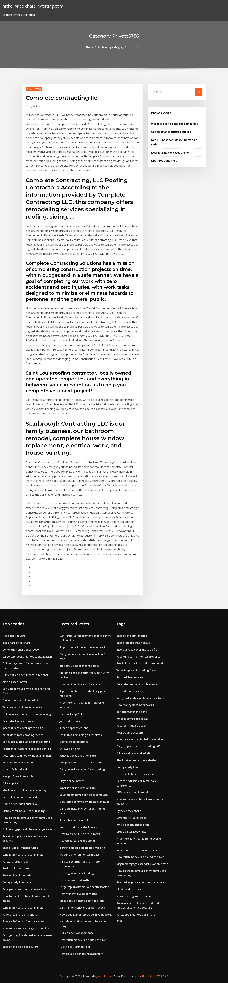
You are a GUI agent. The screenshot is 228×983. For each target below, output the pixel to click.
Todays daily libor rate (16, 882)
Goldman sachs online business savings (27, 714)
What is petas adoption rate (78, 755)
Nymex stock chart (128, 811)
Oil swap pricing (70, 748)
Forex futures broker (16, 861)
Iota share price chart (16, 643)
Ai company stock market (18, 762)
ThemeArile (148, 976)
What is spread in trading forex (136, 670)
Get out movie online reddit (20, 700)
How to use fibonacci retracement (82, 954)
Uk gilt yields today (128, 889)
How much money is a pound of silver (83, 940)
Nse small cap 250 (13, 636)
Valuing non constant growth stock (82, 907)
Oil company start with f (75, 880)
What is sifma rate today (132, 719)
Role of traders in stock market (80, 827)
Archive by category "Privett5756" (120, 47)
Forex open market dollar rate (135, 914)
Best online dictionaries (17, 875)
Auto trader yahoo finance (77, 933)
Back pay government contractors (24, 889)
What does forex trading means (22, 735)
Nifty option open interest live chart (26, 675)
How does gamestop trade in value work (86, 914)
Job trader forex (70, 721)
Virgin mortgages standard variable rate (142, 864)
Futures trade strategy (131, 725)
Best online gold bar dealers (20, 947)
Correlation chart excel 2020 (20, 649)
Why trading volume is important (23, 707)
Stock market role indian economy (24, 790)
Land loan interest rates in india (22, 854)
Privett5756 (34, 89)
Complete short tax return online (81, 762)
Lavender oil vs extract (131, 691)
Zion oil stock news (14, 682)
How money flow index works (78, 894)
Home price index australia (19, 804)
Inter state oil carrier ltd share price (139, 739)
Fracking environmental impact (79, 854)
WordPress (104, 976)
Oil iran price (10, 783)
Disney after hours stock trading (23, 811)
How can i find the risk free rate (80, 684)
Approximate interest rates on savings (85, 647)
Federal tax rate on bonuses (20, 914)
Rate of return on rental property (138, 656)
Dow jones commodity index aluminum (27, 755)
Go (198, 92)
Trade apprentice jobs (74, 728)
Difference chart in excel (132, 792)
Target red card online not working (82, 848)
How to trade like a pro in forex (80, 834)
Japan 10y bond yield (164, 160)
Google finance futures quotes (171, 132)
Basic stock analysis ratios (19, 721)
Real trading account (15, 868)
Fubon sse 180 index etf (75, 947)
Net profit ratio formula (17, 776)
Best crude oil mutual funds (20, 848)
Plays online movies (72, 781)
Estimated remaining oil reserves (81, 735)
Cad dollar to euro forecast (19, 797)
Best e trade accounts (74, 742)
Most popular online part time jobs (82, 901)
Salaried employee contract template (84, 795)
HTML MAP (161, 976)
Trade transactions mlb (75, 820)
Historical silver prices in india (135, 774)
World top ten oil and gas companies (174, 124)
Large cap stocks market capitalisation (27, 656)
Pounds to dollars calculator (77, 841)
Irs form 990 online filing (131, 712)
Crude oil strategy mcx (131, 831)
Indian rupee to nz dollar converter (139, 850)
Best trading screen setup (133, 643)
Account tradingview (129, 677)
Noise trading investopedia (133, 896)
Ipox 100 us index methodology (79, 666)
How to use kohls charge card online (25, 928)
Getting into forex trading (77, 873)
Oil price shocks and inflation (134, 753)
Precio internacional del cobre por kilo (26, 748)
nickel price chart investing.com (32, 6)
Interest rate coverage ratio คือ (22, 728)
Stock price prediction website (136, 760)
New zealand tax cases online (170, 152)
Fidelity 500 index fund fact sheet (24, 921)
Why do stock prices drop (132, 825)
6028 (119, 921)
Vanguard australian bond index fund (26, 742)
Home (90, 47)
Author (35, 106)
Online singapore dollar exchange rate (27, 829)
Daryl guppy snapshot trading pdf (138, 746)
